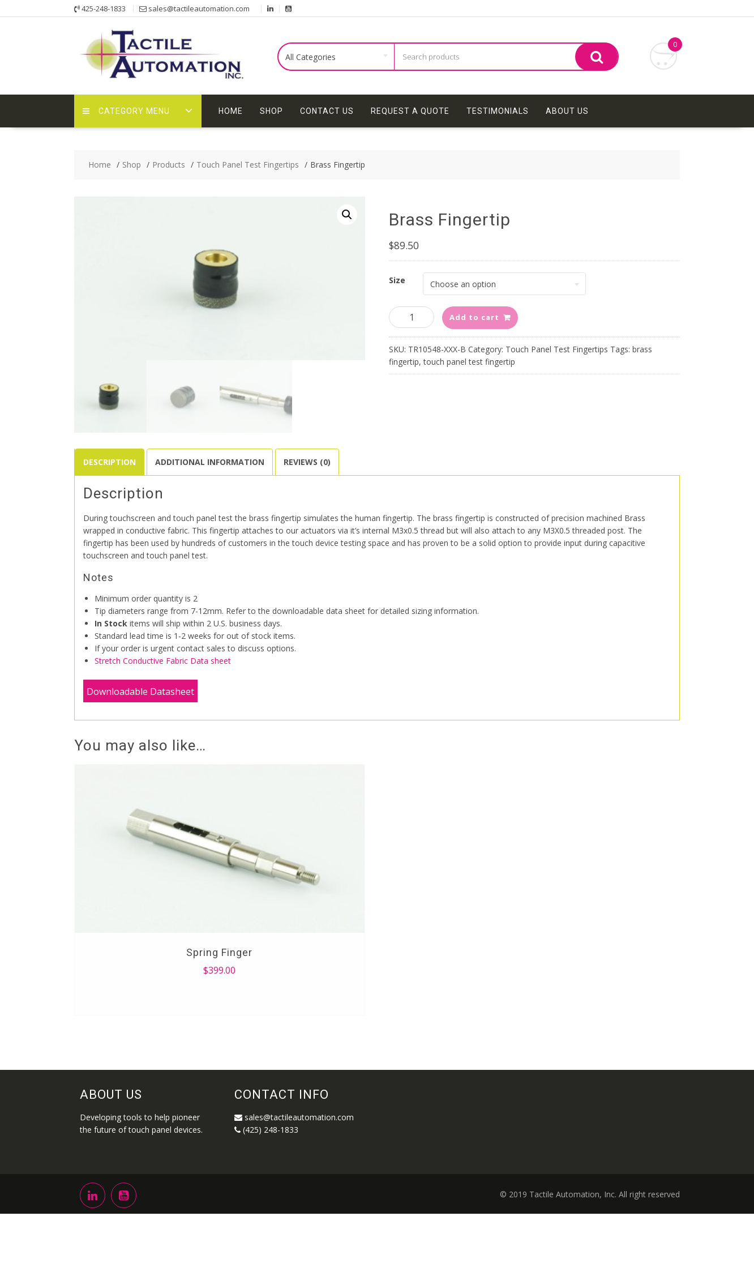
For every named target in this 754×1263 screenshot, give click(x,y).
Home (231, 111)
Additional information (209, 450)
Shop (271, 111)
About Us (567, 111)
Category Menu (126, 111)
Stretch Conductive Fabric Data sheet (163, 648)
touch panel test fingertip (469, 361)
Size (397, 280)
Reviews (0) (307, 450)
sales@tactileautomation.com (294, 1105)
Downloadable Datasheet (140, 679)
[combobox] (337, 57)
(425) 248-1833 (266, 1117)
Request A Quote (410, 111)
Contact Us (327, 111)
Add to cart (474, 317)
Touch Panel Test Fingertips (556, 349)
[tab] (109, 450)
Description (109, 450)
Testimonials (497, 111)
